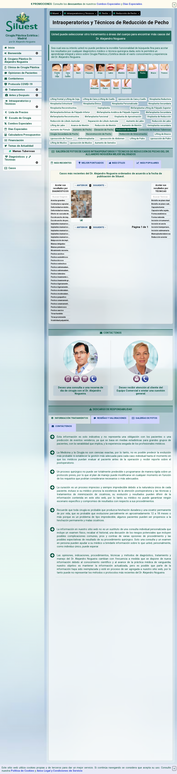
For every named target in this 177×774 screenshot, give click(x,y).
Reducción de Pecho (125, 13)
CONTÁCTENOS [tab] (61, 426)
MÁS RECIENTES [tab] (61, 163)
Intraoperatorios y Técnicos (17, 102)
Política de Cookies (22, 770)
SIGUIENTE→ (99, 185)
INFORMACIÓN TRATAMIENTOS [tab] (69, 418)
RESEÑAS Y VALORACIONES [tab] (109, 418)
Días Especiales (132, 4)
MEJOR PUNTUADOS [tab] (91, 163)
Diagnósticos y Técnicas (17, 158)
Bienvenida (12, 53)
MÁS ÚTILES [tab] (117, 163)
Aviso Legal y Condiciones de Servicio (59, 770)
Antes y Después (16, 95)
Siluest (54, 13)
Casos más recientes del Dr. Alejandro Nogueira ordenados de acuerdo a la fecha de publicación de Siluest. (110, 175)
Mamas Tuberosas (21, 151)
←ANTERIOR (81, 185)
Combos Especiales (108, 4)
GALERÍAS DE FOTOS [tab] (144, 418)
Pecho (104, 13)
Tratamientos (14, 89)
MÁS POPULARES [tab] (148, 163)
